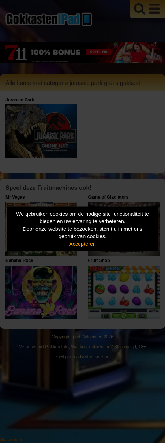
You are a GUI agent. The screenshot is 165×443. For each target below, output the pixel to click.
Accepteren (82, 244)
